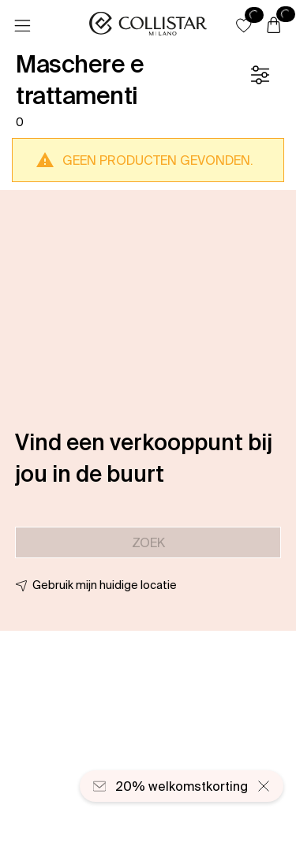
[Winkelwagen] (274, 26)
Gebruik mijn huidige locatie (104, 585)
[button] (244, 25)
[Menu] (22, 26)
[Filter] (259, 75)
